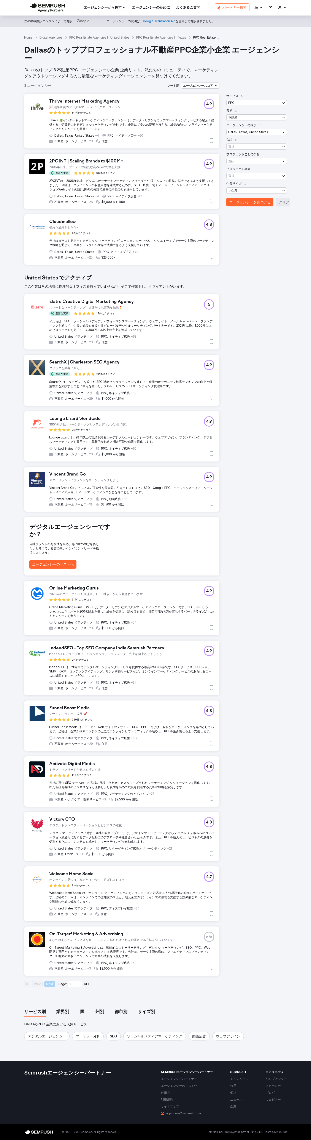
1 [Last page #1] (88, 984)
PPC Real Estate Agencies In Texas (161, 37)
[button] (258, 8)
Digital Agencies (51, 37)
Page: (63, 984)
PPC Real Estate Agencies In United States (99, 37)
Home (28, 37)
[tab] (35, 1012)
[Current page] (75, 984)
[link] (151, 8)
